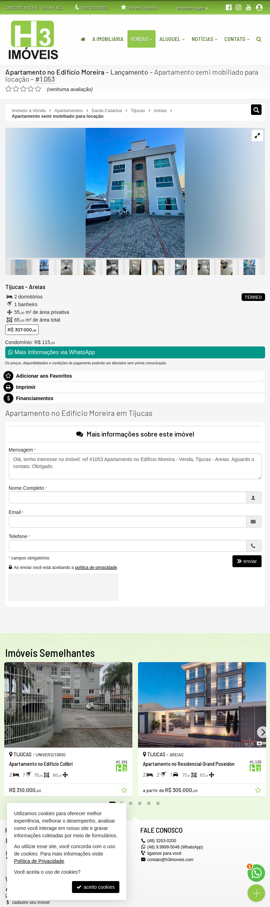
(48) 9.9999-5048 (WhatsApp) (175, 847)
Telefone (18, 537)
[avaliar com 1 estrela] (8, 88)
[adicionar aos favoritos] (125, 791)
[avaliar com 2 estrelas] (16, 88)
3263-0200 (94, 8)
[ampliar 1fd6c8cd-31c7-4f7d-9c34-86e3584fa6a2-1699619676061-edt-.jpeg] (95, 193)
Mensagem (21, 450)
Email (15, 512)
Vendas (141, 38)
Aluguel (172, 38)
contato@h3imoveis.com (170, 859)
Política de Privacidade (39, 861)
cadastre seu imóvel (31, 902)
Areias (37, 286)
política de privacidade (96, 567)
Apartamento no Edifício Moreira (54, 72)
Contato (237, 38)
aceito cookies (96, 887)
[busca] (259, 39)
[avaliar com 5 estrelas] (38, 88)
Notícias (204, 38)
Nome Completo (26, 488)
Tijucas (14, 286)
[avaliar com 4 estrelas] (30, 88)
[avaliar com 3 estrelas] (23, 88)
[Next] (263, 732)
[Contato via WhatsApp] (256, 873)
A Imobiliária (108, 38)
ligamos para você (164, 853)
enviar (247, 561)
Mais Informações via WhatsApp (51, 352)
